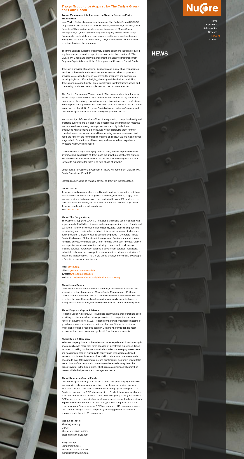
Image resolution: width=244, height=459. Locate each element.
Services (212, 32)
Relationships (210, 28)
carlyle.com (74, 266)
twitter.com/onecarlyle (81, 273)
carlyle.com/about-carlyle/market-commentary (96, 277)
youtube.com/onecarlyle (82, 270)
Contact (213, 39)
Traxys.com (73, 209)
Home (214, 20)
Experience (211, 24)
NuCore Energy (202, 8)
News (214, 35)
